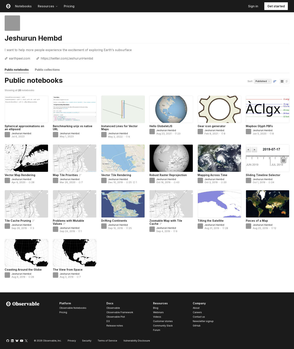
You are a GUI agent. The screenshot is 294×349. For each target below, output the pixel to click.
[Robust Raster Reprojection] (171, 158)
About (196, 307)
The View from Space (68, 269)
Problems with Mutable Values (68, 222)
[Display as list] (287, 81)
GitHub (196, 325)
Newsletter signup (203, 321)
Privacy (72, 340)
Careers (197, 312)
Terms (107, 340)
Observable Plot (115, 316)
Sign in (253, 6)
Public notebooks (17, 69)
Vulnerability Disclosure (136, 340)
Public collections (47, 69)
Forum (156, 330)
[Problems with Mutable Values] (74, 204)
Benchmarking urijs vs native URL (72, 127)
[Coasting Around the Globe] (26, 253)
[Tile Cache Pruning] (26, 204)
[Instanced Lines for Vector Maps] (123, 109)
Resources (48, 6)
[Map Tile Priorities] (74, 158)
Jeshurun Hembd (21, 133)
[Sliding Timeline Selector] (267, 158)
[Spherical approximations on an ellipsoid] (26, 109)
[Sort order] (274, 81)
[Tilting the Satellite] (219, 204)
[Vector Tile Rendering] (123, 158)
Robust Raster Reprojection (168, 175)
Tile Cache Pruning (18, 220)
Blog (155, 307)
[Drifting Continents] (123, 204)
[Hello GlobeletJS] (171, 109)
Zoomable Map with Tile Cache (165, 222)
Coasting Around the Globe (23, 269)
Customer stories (163, 321)
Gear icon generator (212, 126)
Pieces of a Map (257, 220)
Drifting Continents (114, 220)
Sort (250, 81)
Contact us (199, 316)
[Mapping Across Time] (219, 158)
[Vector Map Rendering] (26, 158)
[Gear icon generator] (219, 109)
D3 (108, 321)
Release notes (114, 325)
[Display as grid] (282, 81)
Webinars (158, 312)
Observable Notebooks (72, 307)
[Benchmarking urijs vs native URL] (74, 109)
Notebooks (23, 6)
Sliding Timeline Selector (263, 175)
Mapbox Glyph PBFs (259, 126)
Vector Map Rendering (20, 175)
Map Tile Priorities (65, 175)
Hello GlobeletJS (160, 126)
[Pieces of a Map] (267, 204)
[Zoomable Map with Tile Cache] (171, 204)
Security (86, 340)
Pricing (69, 6)
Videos (157, 316)
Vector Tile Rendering (116, 175)
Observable (113, 307)
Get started (276, 6)
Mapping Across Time (212, 175)
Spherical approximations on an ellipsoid (24, 127)
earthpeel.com (19, 58)
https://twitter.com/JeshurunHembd (67, 58)
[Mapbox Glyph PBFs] (267, 109)
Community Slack (163, 325)
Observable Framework (119, 312)
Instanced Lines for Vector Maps (119, 127)
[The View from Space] (74, 253)
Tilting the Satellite (211, 220)
